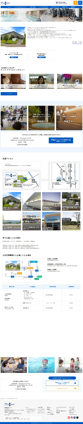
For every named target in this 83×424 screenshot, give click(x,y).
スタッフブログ (72, 407)
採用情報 (57, 412)
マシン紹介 (50, 410)
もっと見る (9, 93)
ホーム (9, 7)
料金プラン (65, 7)
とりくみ (28, 412)
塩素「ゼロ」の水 (30, 411)
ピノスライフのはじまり (31, 410)
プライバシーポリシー (73, 414)
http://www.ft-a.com (77, 43)
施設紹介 (73, 7)
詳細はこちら (14, 57)
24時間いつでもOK (61, 140)
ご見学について (50, 412)
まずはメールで (62, 388)
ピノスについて (30, 409)
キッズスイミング (55, 7)
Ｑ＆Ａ (57, 409)
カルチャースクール (41, 412)
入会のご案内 (33, 7)
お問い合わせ (71, 412)
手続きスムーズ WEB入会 (62, 383)
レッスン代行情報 (50, 414)
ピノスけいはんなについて (20, 7)
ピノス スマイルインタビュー (61, 407)
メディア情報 (71, 409)
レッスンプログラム (43, 7)
